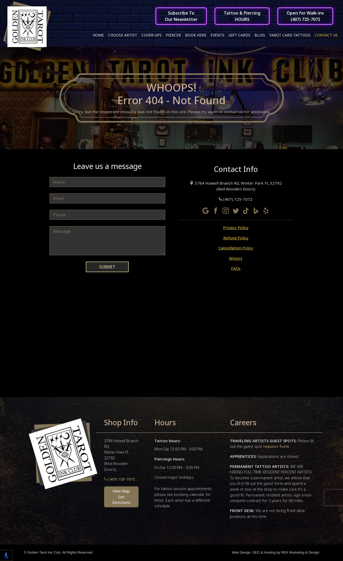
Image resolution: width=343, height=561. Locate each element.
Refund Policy (235, 238)
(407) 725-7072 (235, 199)
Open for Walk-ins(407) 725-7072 (305, 16)
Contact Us (326, 35)
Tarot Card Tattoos (289, 35)
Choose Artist (122, 35)
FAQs (235, 268)
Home (98, 35)
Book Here (195, 35)
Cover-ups (151, 35)
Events (217, 35)
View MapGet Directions (121, 497)
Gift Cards (239, 35)
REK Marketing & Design (300, 553)
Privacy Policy (235, 228)
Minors (235, 258)
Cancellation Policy (236, 248)
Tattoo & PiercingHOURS (242, 16)
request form (276, 446)
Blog (260, 35)
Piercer (173, 35)
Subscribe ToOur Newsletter (181, 16)
